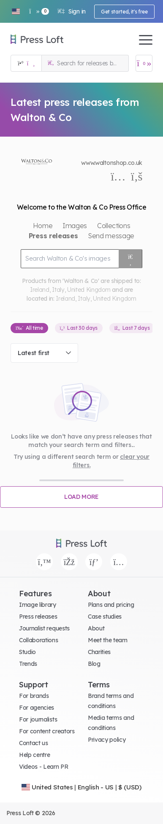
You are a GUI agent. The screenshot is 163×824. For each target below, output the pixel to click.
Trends (28, 664)
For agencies (36, 707)
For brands (34, 696)
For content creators (47, 731)
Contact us (33, 743)
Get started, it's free (124, 11)
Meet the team (108, 640)
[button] (16, 11)
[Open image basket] (144, 63)
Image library (37, 605)
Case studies (105, 616)
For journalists (38, 719)
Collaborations (38, 640)
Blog (94, 664)
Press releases (38, 616)
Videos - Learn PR (43, 766)
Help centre (34, 755)
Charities (99, 652)
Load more (81, 497)
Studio (27, 652)
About (96, 628)
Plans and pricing (111, 605)
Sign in (71, 11)
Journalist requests (44, 628)
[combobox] (44, 353)
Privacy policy (107, 739)
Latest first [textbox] (33, 353)
